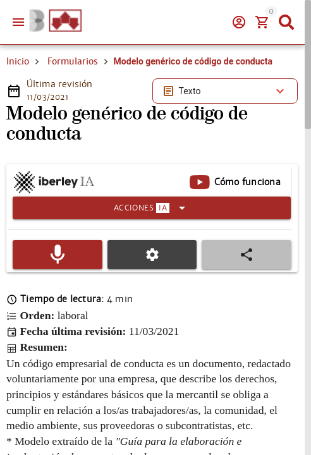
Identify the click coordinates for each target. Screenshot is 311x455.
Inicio (17, 61)
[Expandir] (152, 208)
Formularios (72, 61)
